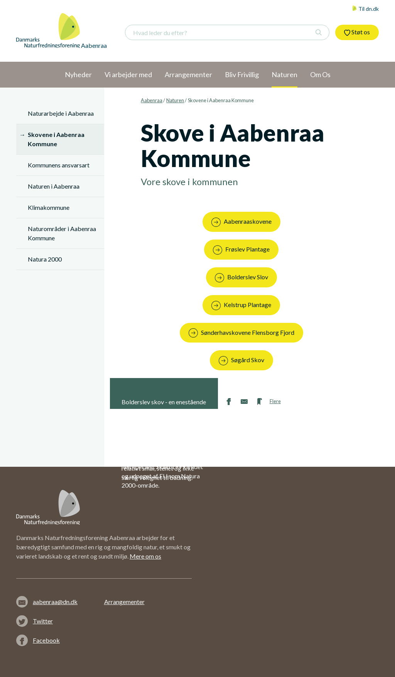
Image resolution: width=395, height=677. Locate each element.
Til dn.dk (365, 8)
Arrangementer (124, 601)
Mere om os (145, 556)
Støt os (357, 32)
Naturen (175, 100)
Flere (275, 401)
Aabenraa (151, 100)
